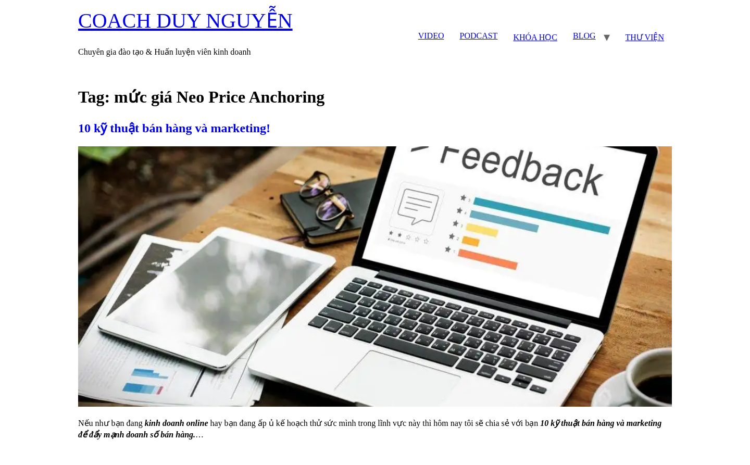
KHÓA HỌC (535, 37)
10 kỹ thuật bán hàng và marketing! (174, 128)
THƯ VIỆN (645, 37)
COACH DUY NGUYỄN (185, 20)
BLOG (584, 35)
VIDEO (431, 35)
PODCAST (478, 35)
